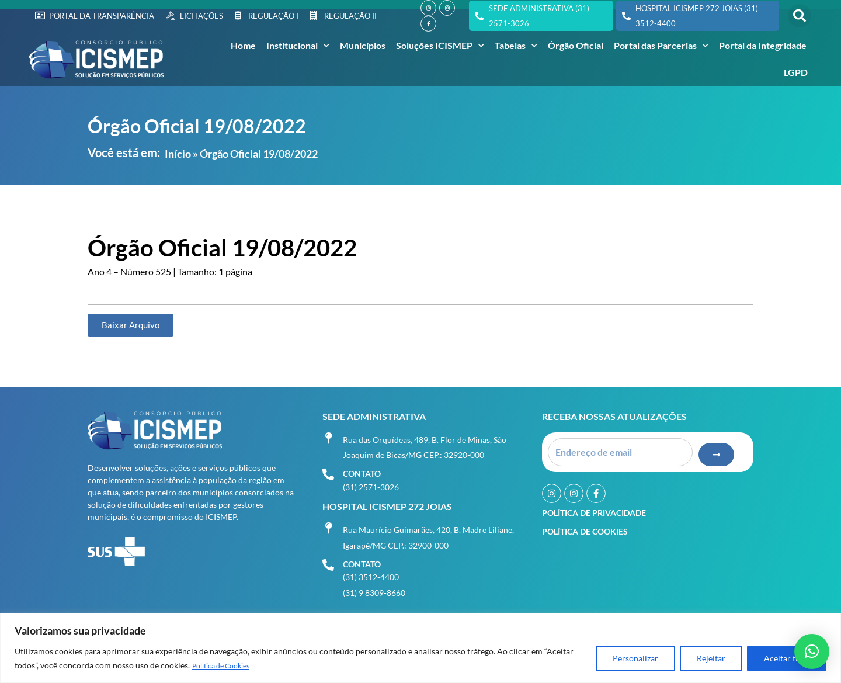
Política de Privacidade (594, 509)
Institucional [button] (297, 45)
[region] (420, 648)
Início (178, 153)
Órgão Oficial (575, 45)
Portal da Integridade (763, 45)
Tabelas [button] (516, 45)
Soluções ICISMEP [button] (440, 45)
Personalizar (635, 659)
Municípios (362, 45)
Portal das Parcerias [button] (661, 45)
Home (243, 45)
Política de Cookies (227, 666)
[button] (799, 15)
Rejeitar (711, 659)
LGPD (796, 72)
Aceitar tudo (786, 659)
